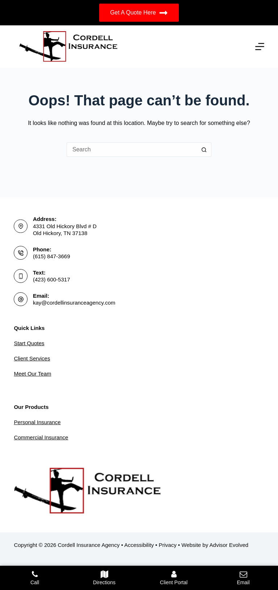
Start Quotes (29, 343)
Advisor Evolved (229, 545)
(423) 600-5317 (51, 279)
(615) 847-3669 (51, 256)
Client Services (32, 358)
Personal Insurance (37, 422)
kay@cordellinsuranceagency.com (74, 303)
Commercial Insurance (41, 437)
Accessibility (139, 545)
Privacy (168, 545)
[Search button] (204, 149)
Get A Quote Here (139, 12)
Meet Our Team (32, 374)
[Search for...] (132, 149)
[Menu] (259, 46)
